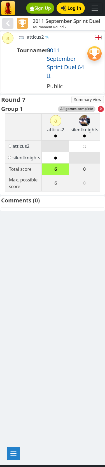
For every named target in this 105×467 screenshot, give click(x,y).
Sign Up (40, 8)
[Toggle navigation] (95, 8)
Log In (71, 8)
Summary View (87, 99)
